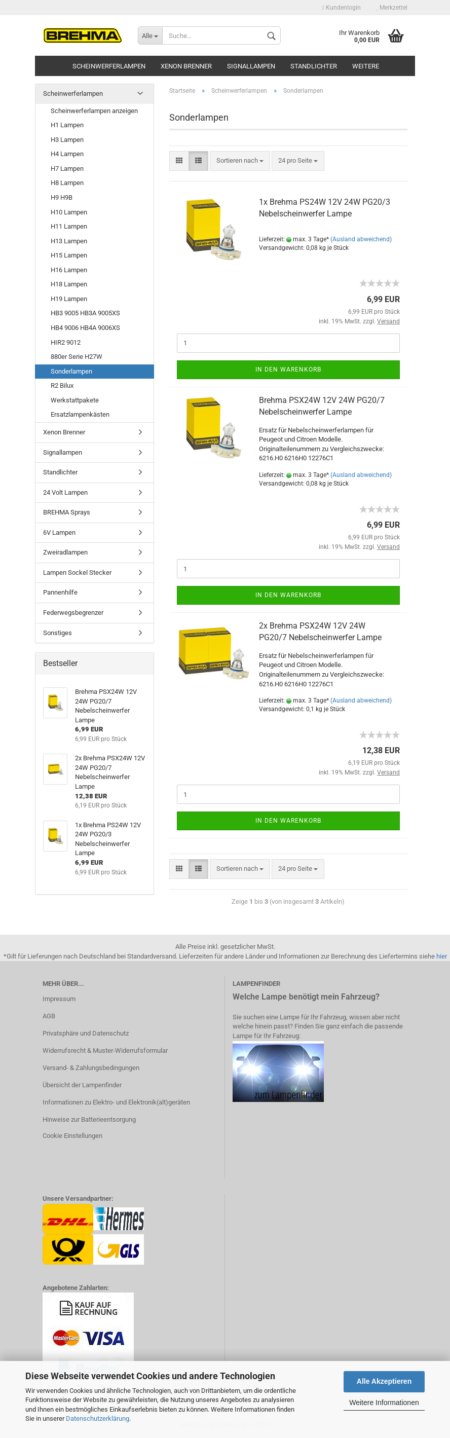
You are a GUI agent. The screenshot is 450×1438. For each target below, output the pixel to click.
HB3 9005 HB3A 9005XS (85, 313)
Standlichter (313, 66)
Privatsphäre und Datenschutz (86, 1033)
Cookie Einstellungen (72, 1135)
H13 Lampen (69, 241)
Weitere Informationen (384, 1402)
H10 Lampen (69, 212)
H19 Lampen (69, 299)
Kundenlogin (341, 7)
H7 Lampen (67, 168)
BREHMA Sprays (66, 512)
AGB (49, 1016)
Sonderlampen (71, 371)
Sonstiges (57, 633)
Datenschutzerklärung (97, 1418)
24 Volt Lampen (65, 492)
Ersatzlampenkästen (80, 414)
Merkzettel (391, 7)
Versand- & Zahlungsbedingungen (91, 1068)
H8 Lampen (67, 183)
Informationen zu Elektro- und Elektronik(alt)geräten (116, 1102)
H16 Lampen (69, 270)
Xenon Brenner (186, 66)
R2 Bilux (62, 385)
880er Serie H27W (76, 356)
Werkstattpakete (75, 400)
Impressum (59, 999)
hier (441, 956)
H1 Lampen (67, 125)
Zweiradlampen (65, 552)
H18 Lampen (69, 284)
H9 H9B (61, 197)
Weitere (365, 66)
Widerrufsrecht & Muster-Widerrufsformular (105, 1050)
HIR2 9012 (66, 342)
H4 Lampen (67, 154)
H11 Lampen (69, 226)
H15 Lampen (69, 255)
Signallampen (251, 66)
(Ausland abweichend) (361, 239)
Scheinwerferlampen (108, 66)
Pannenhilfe (60, 592)
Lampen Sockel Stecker (77, 572)
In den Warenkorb (288, 369)
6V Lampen (59, 532)
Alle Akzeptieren (384, 1381)
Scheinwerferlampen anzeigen (94, 111)
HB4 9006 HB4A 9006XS (85, 327)
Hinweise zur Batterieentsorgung (89, 1119)
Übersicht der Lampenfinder (82, 1085)
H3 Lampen (67, 139)
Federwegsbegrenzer (73, 612)
